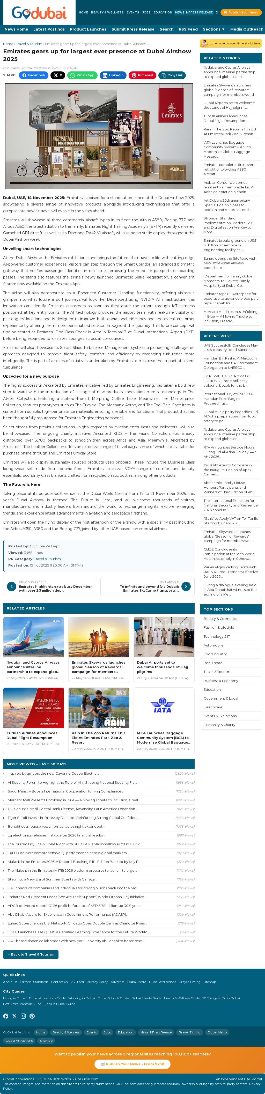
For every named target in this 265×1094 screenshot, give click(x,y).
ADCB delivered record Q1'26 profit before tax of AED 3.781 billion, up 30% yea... (74, 906)
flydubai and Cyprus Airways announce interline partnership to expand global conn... (229, 72)
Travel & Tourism (29, 44)
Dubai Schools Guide (113, 998)
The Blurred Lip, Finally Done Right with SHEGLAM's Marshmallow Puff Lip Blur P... (75, 844)
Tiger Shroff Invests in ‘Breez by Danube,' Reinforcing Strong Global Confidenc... (74, 818)
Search (167, 29)
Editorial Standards (34, 982)
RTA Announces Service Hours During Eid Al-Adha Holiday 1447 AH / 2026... (230, 452)
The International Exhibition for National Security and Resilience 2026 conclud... (231, 505)
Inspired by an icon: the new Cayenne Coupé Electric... (53, 773)
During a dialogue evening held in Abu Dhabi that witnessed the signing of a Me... (230, 589)
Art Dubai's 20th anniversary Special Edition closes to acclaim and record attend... (227, 205)
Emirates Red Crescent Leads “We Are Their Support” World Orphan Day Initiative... (77, 897)
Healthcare (213, 707)
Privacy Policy (97, 982)
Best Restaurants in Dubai (22, 1004)
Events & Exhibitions (220, 716)
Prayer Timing (190, 982)
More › (252, 58)
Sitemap (209, 982)
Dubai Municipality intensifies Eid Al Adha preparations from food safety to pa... (231, 416)
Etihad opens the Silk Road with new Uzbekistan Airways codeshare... (230, 263)
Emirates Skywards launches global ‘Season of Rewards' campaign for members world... (230, 90)
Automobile (214, 645)
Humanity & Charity (219, 725)
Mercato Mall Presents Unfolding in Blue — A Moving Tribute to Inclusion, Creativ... (230, 316)
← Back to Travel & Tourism (30, 954)
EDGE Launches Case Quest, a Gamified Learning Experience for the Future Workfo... (79, 932)
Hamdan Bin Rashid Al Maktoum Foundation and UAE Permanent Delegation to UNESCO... (231, 363)
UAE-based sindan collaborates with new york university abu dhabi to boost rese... (76, 941)
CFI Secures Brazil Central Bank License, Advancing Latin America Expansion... (72, 809)
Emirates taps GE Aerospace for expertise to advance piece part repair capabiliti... (231, 298)
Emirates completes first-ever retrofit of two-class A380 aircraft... (228, 169)
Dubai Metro (136, 982)
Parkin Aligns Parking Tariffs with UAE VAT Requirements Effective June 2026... (231, 571)
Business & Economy (221, 681)
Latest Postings (49, 29)
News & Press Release (194, 12)
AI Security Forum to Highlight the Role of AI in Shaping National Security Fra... (72, 782)
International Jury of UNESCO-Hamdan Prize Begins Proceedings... (228, 398)
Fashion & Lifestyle (219, 627)
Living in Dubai (14, 998)
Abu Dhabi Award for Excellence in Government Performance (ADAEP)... (68, 914)
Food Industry (215, 654)
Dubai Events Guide (146, 998)
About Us (10, 982)
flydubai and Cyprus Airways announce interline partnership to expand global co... (229, 434)
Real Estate (213, 663)
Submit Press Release (133, 29)
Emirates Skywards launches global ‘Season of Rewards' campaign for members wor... (228, 536)
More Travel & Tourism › (168, 608)
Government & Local (221, 698)
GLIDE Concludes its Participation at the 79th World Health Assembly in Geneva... (229, 554)
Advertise (117, 982)
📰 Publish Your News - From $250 (132, 1064)
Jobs (146, 12)
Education (163, 12)
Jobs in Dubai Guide (60, 1004)
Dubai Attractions (162, 982)
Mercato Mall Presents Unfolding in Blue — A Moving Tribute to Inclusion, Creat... (74, 800)
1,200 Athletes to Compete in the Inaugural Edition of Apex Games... (228, 469)
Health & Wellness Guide (182, 998)
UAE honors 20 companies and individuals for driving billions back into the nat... (73, 888)
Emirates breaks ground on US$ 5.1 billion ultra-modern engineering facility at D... (230, 245)
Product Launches (88, 29)
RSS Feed (188, 29)
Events (133, 12)
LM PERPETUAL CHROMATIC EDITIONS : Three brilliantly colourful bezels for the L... (226, 380)
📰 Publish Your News (241, 12)
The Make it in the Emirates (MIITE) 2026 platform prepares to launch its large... (72, 870)
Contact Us (59, 982)
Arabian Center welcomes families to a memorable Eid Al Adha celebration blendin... (229, 187)
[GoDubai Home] (39, 12)
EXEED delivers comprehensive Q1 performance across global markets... (68, 853)
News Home (16, 29)
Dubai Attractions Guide (47, 998)
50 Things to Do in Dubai (221, 998)
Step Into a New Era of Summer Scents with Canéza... (52, 879)
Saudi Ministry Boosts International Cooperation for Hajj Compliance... (66, 791)
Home (83, 12)
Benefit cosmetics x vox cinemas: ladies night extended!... (56, 826)
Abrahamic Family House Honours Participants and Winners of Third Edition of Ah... (229, 487)
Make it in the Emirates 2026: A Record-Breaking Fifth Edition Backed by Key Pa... (75, 862)
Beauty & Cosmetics (220, 619)
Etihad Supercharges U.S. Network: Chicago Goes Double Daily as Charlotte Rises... (77, 923)
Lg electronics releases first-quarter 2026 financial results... (56, 835)
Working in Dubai (81, 998)
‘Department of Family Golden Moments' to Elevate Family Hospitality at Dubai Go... (229, 281)
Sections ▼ (214, 29)
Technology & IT (217, 636)
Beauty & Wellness (107, 12)
